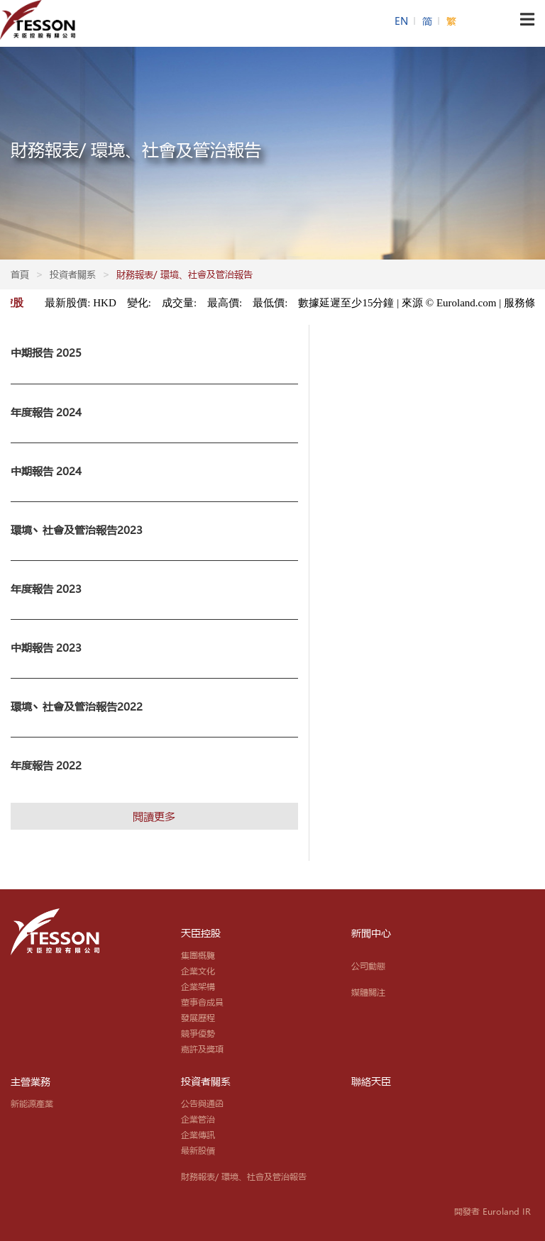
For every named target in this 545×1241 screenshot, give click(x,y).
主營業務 (30, 1081)
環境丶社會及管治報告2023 (77, 530)
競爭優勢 (198, 1033)
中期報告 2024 (46, 471)
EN (403, 21)
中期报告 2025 (46, 352)
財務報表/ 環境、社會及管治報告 (244, 1176)
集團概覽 (198, 955)
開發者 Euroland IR (492, 1211)
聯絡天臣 (371, 1081)
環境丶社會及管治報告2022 (77, 706)
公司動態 (368, 966)
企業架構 (198, 986)
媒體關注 (368, 992)
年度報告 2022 (46, 765)
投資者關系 (206, 1081)
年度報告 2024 (46, 412)
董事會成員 (202, 1002)
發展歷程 (198, 1017)
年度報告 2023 (46, 588)
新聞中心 (371, 933)
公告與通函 (202, 1103)
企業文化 (198, 970)
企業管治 (198, 1119)
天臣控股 (201, 933)
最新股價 (198, 1150)
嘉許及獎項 (202, 1048)
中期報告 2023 (46, 647)
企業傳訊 (198, 1134)
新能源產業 (32, 1103)
